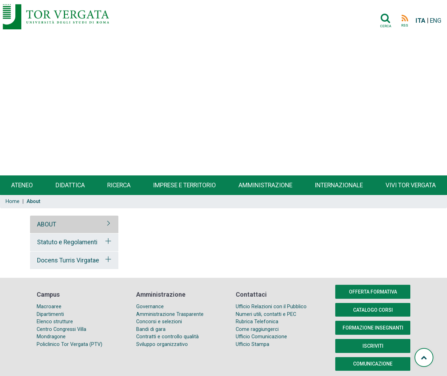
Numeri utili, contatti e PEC (266, 314)
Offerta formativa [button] (373, 292)
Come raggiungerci (257, 329)
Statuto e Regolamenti (67, 242)
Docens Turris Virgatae (68, 260)
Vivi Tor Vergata (411, 185)
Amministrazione (265, 185)
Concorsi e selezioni (159, 322)
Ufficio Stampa (252, 344)
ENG (435, 20)
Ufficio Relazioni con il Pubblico (271, 307)
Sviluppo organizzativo (162, 344)
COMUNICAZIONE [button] (373, 364)
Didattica (70, 185)
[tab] (74, 224)
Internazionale (339, 185)
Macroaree (49, 307)
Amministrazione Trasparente (170, 314)
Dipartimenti (50, 314)
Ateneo (22, 185)
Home (13, 201)
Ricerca (119, 185)
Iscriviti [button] (372, 346)
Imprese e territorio (184, 185)
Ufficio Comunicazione (261, 337)
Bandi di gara (151, 329)
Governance (150, 307)
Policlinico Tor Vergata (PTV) (69, 344)
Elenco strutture (55, 322)
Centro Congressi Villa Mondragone (61, 333)
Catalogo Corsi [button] (373, 310)
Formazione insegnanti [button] (373, 328)
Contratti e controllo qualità (167, 337)
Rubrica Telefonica (257, 322)
